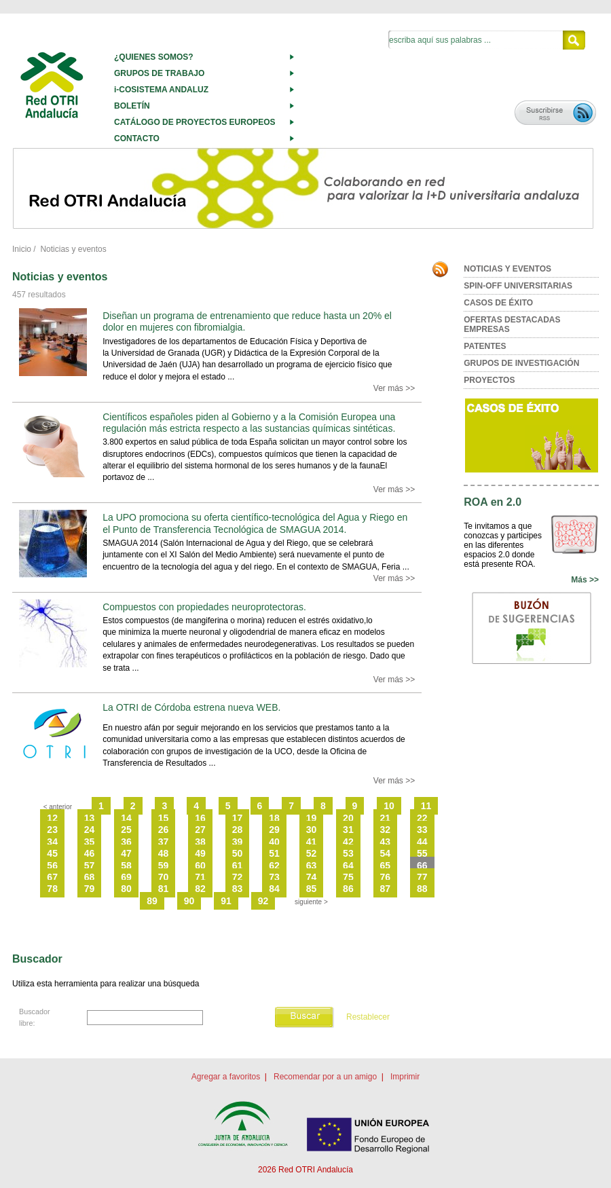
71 (200, 877)
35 (89, 841)
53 (348, 853)
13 (89, 818)
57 (89, 865)
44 (422, 841)
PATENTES (485, 346)
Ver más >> (394, 388)
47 (126, 853)
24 (89, 829)
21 (385, 818)
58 (126, 865)
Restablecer (368, 1017)
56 (52, 865)
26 (163, 829)
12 (52, 818)
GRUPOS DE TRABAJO (159, 73)
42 (348, 841)
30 (311, 829)
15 (163, 818)
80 (126, 888)
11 (426, 805)
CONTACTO (137, 138)
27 (200, 829)
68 (89, 877)
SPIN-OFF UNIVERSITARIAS (518, 286)
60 (200, 865)
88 (422, 888)
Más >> (585, 579)
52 (311, 853)
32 (385, 829)
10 (389, 805)
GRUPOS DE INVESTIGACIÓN (521, 363)
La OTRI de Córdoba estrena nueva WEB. (191, 707)
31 (348, 829)
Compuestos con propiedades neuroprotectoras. (204, 606)
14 (126, 818)
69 (126, 877)
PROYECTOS (489, 380)
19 (311, 818)
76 (385, 877)
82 (200, 888)
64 (348, 865)
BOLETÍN (132, 106)
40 (274, 841)
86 (348, 888)
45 (52, 853)
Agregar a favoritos (225, 1076)
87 (385, 888)
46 (89, 853)
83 (237, 888)
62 (274, 865)
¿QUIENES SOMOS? (153, 57)
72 (237, 877)
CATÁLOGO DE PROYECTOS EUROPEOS (195, 122)
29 (274, 829)
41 (311, 841)
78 (52, 888)
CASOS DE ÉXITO (498, 303)
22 (422, 818)
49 (200, 853)
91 (226, 900)
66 (422, 865)
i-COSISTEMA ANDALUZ (161, 89)
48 (163, 853)
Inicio (21, 249)
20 (348, 818)
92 (263, 900)
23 (52, 829)
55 (422, 853)
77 (422, 877)
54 (385, 853)
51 (274, 853)
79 (89, 888)
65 (385, 865)
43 (385, 841)
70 (163, 877)
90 (189, 900)
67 (52, 877)
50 (237, 853)
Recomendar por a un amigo (325, 1076)
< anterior (58, 807)
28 (237, 829)
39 (237, 841)
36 (126, 841)
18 (274, 818)
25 (126, 829)
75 (348, 877)
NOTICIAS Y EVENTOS (507, 269)
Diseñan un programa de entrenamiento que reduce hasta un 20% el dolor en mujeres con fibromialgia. (247, 321)
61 (237, 865)
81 (163, 888)
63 (311, 865)
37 (163, 841)
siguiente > (311, 902)
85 (311, 888)
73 (274, 877)
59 (163, 865)
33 (422, 829)
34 (52, 841)
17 (237, 818)
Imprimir (405, 1076)
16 (200, 818)
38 (200, 841)
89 (152, 900)
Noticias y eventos (73, 249)
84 (274, 888)
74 (311, 877)
